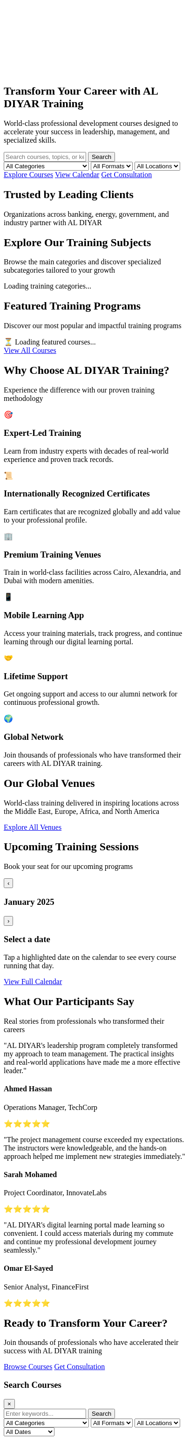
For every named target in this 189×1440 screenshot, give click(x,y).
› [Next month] (8, 920)
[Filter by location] (157, 166)
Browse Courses (28, 1367)
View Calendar (77, 175)
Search (101, 156)
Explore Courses (28, 175)
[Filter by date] (29, 1431)
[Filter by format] (112, 166)
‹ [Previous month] (8, 883)
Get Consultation (126, 175)
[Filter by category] (46, 166)
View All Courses (30, 350)
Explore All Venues (32, 827)
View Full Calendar (33, 981)
